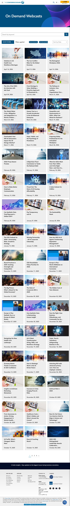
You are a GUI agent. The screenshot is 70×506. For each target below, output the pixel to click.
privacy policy (45, 501)
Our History (8, 477)
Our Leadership (9, 480)
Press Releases (9, 483)
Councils (19, 478)
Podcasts (30, 477)
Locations (8, 484)
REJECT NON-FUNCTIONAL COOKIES (38, 504)
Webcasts (30, 475)
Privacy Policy (8, 498)
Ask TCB (30, 480)
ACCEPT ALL (27, 504)
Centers (18, 477)
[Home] (14, 2)
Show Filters (8, 42)
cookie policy (55, 499)
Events (18, 481)
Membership (19, 475)
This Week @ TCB (31, 481)
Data (29, 478)
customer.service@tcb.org (44, 478)
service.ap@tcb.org (43, 494)
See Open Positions (58, 477)
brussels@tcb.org (42, 484)
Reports (18, 480)
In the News (8, 481)
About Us (8, 475)
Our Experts (8, 478)
